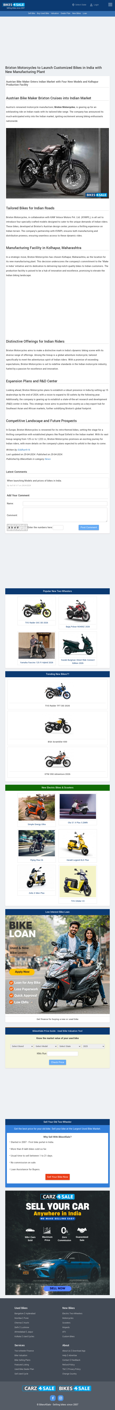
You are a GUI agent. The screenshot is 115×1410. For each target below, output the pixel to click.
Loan (85, 13)
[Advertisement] (57, 40)
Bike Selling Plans (22, 1360)
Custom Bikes (68, 1336)
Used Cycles (28, 1336)
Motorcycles (67, 1318)
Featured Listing (22, 1364)
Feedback (75, 1360)
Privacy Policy (74, 1369)
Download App (78, 1350)
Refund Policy (68, 1364)
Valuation (55, 13)
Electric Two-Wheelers (72, 1313)
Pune (26, 1318)
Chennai (18, 1322)
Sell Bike (31, 13)
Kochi (26, 1322)
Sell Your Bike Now (57, 1177)
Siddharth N (23, 450)
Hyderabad (30, 1313)
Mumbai (18, 1318)
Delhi (17, 1327)
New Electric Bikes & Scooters (58, 787)
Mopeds (66, 1327)
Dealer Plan (65, 13)
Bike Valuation (21, 1355)
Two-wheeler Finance (24, 1350)
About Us (66, 1350)
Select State (79, 4)
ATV (64, 1331)
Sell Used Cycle (21, 1373)
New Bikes (76, 13)
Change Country (69, 1373)
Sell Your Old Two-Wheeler (57, 1122)
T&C (64, 1369)
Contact (65, 1360)
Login (94, 4)
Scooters (66, 1322)
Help (64, 1355)
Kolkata (18, 1336)
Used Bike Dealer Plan (24, 1369)
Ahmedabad (20, 1331)
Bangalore (19, 1313)
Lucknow (25, 1327)
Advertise (73, 1355)
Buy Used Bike (43, 13)
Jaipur (30, 1331)
